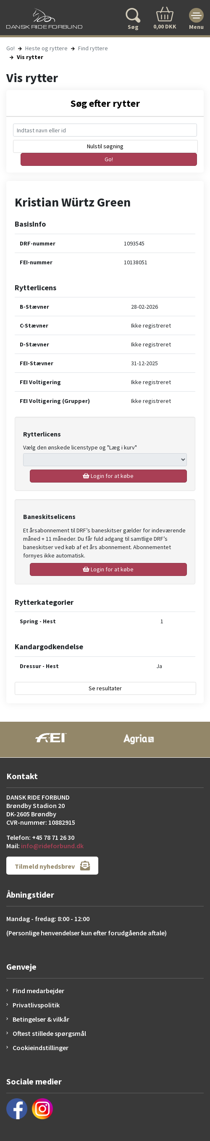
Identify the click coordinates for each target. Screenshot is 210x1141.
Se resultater (105, 688)
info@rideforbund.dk (52, 846)
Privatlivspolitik (36, 1005)
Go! (10, 48)
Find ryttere (93, 48)
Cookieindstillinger (40, 1047)
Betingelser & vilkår (41, 1019)
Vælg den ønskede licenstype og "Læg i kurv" (80, 447)
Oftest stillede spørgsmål (49, 1033)
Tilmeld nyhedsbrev (52, 865)
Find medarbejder (38, 990)
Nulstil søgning (105, 146)
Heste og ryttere (46, 48)
